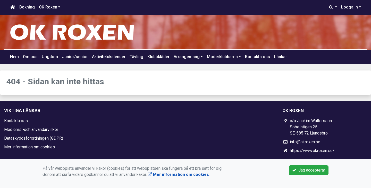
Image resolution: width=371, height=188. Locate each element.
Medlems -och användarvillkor (31, 129)
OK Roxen (48, 7)
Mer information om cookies (29, 147)
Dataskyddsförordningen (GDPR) (33, 138)
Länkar (280, 56)
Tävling (136, 56)
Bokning (27, 7)
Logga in (349, 7)
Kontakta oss (257, 56)
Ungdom (50, 56)
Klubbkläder (158, 56)
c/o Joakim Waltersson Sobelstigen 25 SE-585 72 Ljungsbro (311, 127)
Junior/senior (75, 56)
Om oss (30, 56)
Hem (14, 56)
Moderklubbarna (222, 56)
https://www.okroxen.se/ (312, 150)
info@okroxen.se (305, 141)
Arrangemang (187, 56)
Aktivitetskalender (108, 56)
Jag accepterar (308, 170)
